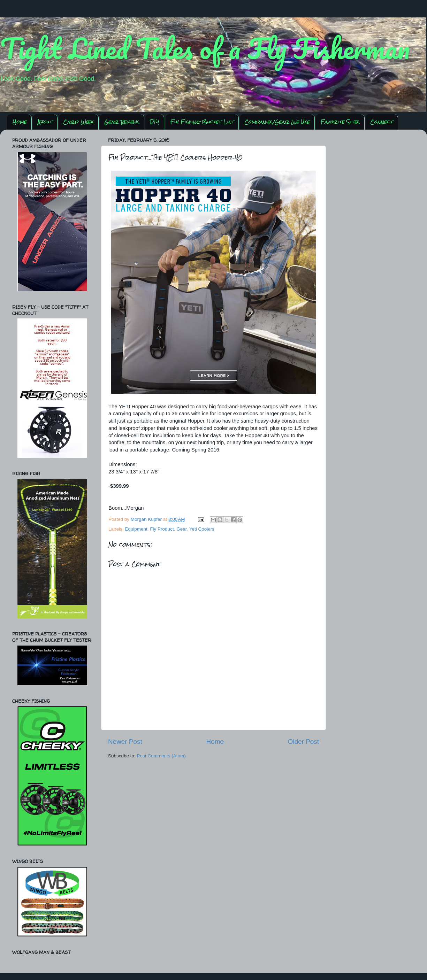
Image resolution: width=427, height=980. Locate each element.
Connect (381, 121)
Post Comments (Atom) (161, 755)
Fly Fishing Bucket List (202, 121)
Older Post (303, 741)
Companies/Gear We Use (277, 121)
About (45, 121)
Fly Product (162, 529)
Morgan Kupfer (147, 519)
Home (20, 121)
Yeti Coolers (201, 529)
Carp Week (78, 121)
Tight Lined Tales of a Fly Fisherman (205, 48)
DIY (154, 121)
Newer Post (125, 741)
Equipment (136, 529)
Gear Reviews (121, 121)
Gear (181, 529)
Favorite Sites (340, 121)
